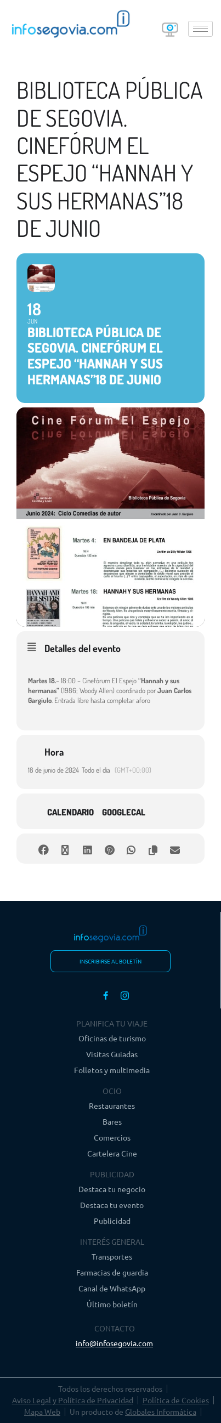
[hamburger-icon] (200, 29)
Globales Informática (160, 1411)
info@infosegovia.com (114, 1343)
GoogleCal (123, 812)
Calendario (70, 812)
